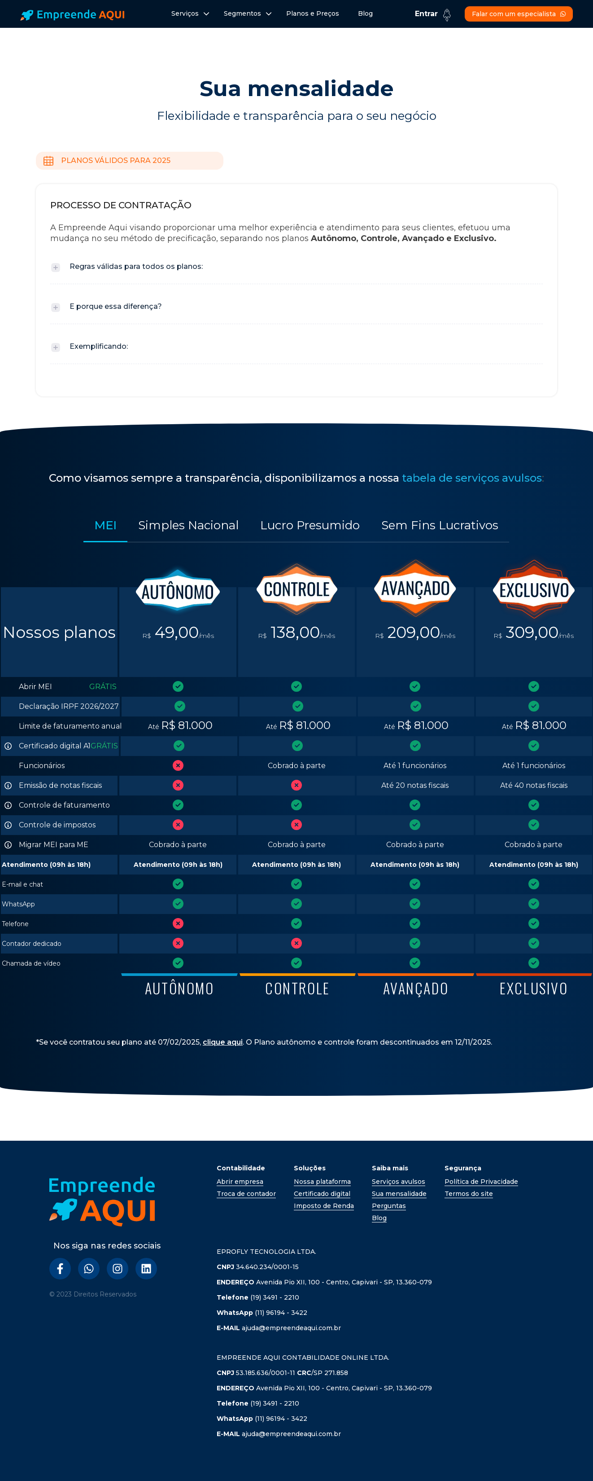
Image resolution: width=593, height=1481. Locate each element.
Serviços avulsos (398, 1182)
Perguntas (389, 1206)
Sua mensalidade (399, 1194)
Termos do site (469, 1194)
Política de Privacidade (481, 1182)
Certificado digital (322, 1194)
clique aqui (223, 1042)
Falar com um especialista (519, 14)
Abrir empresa (240, 1182)
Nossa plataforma (322, 1182)
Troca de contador (246, 1194)
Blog (365, 13)
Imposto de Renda (324, 1206)
